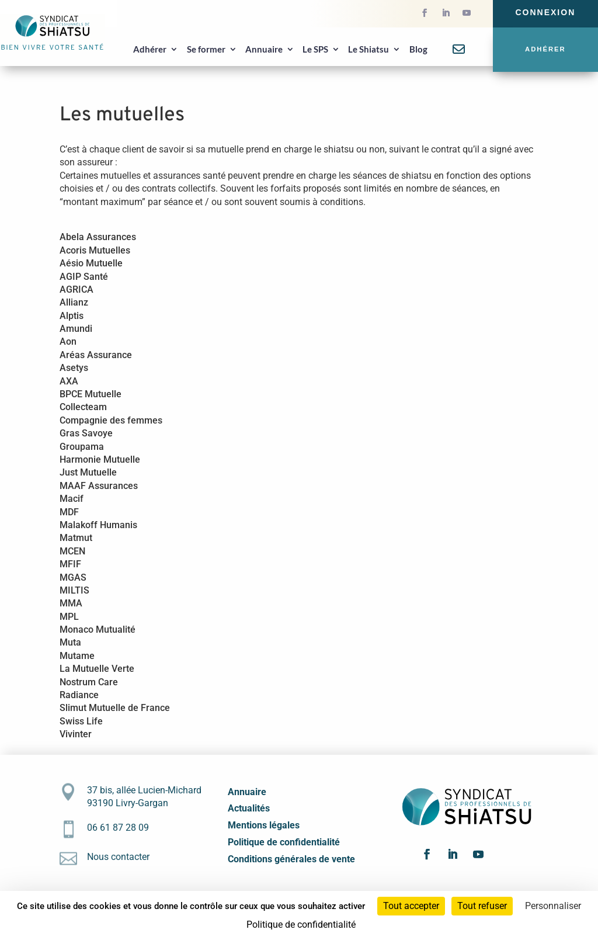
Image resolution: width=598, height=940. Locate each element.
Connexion (545, 12)
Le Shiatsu (368, 49)
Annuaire (264, 49)
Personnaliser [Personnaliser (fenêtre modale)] (553, 905)
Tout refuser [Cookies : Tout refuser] (482, 905)
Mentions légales (264, 825)
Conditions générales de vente (291, 859)
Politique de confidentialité (284, 842)
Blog (418, 49)
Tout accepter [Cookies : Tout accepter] (411, 905)
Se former (206, 49)
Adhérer (149, 49)
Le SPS (315, 49)
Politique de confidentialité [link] (301, 924)
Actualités (249, 808)
